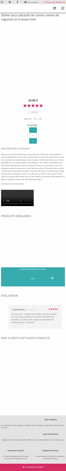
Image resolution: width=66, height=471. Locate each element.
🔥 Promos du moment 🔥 (54, 2)
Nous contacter (31, 2)
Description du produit (15, 149)
